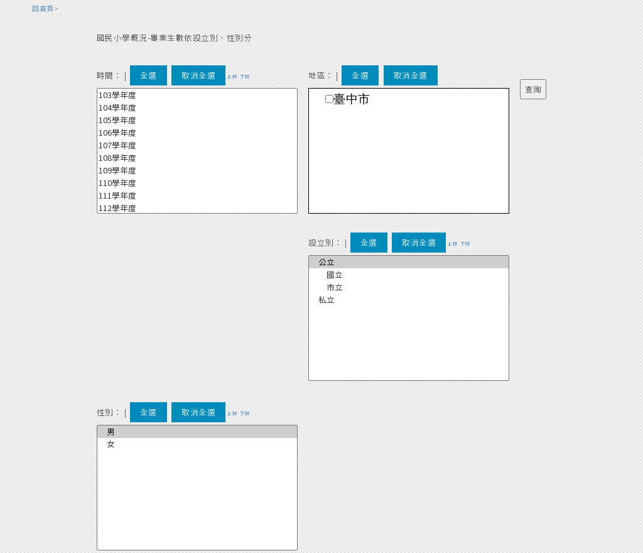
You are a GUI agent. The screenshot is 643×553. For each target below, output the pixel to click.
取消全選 (198, 75)
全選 (148, 75)
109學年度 (197, 170)
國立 (409, 274)
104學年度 (197, 107)
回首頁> (45, 8)
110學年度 (197, 183)
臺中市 (351, 99)
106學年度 (197, 132)
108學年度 (197, 157)
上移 (232, 76)
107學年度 (197, 145)
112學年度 (197, 208)
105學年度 (197, 120)
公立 (409, 262)
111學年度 (197, 195)
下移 (245, 76)
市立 (409, 287)
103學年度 (197, 95)
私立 (409, 299)
